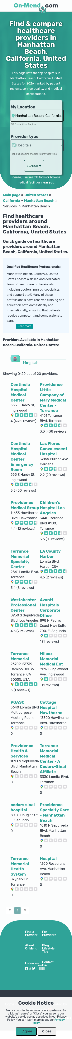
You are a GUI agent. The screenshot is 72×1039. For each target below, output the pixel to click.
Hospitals (30, 362)
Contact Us (48, 964)
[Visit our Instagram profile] (30, 968)
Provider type (25, 136)
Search (34, 165)
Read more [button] (24, 326)
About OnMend (31, 947)
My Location (23, 107)
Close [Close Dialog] (46, 1031)
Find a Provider (31, 933)
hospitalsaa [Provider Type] (37, 145)
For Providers (49, 933)
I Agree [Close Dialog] (26, 1031)
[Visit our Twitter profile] (33, 968)
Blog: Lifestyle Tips (48, 948)
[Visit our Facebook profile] (26, 968)
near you (47, 182)
